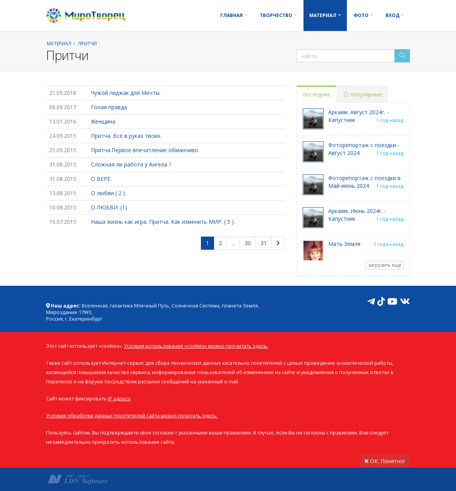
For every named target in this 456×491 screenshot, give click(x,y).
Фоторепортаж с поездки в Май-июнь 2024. (364, 181)
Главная (231, 15)
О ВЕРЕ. (101, 178)
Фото (361, 15)
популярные (362, 94)
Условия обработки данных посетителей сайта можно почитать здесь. (132, 415)
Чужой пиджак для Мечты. (126, 92)
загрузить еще (384, 265)
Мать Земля (344, 243)
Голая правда (109, 107)
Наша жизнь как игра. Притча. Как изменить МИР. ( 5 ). (163, 221)
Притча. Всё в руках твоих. (126, 135)
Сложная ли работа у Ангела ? (131, 164)
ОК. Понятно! (385, 461)
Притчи (87, 43)
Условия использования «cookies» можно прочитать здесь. (196, 346)
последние (317, 94)
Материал (322, 15)
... (233, 243)
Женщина (103, 121)
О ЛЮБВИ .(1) (109, 207)
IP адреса (119, 398)
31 (264, 243)
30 (248, 243)
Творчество (276, 15)
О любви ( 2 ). (108, 193)
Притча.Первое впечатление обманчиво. (145, 150)
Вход (392, 15)
